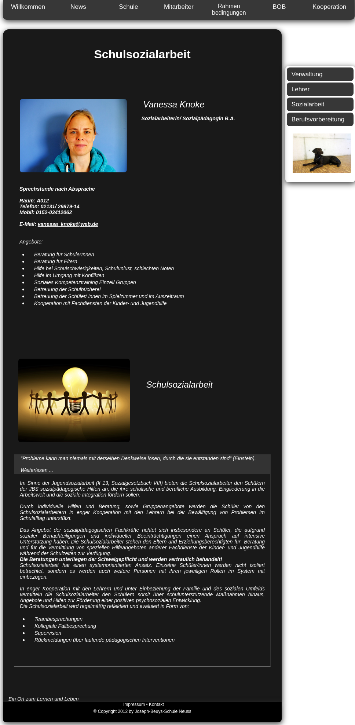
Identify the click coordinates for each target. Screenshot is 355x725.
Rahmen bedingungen (229, 9)
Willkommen (28, 6)
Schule (128, 6)
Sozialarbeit (308, 104)
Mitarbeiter (179, 6)
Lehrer (301, 89)
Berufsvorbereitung (318, 119)
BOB (279, 6)
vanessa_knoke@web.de (68, 224)
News (78, 6)
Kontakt (156, 704)
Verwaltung (307, 74)
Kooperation (329, 6)
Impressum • (136, 704)
